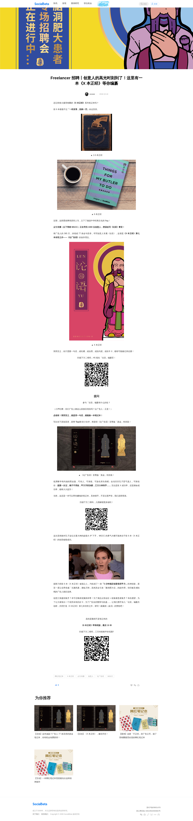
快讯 (55, 3)
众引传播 (81, 676)
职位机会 (88, 3)
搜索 (145, 4)
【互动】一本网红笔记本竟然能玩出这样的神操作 (53, 780)
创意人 (90, 676)
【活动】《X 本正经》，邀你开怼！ (92, 734)
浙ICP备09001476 (153, 807)
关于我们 (35, 814)
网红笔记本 (59, 676)
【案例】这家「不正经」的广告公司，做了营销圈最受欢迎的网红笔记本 (138, 736)
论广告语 (100, 676)
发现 (64, 3)
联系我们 (44, 814)
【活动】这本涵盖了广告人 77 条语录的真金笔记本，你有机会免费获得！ (53, 736)
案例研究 (75, 3)
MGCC (110, 676)
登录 (155, 4)
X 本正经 (70, 676)
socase (92, 94)
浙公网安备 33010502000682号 (148, 811)
